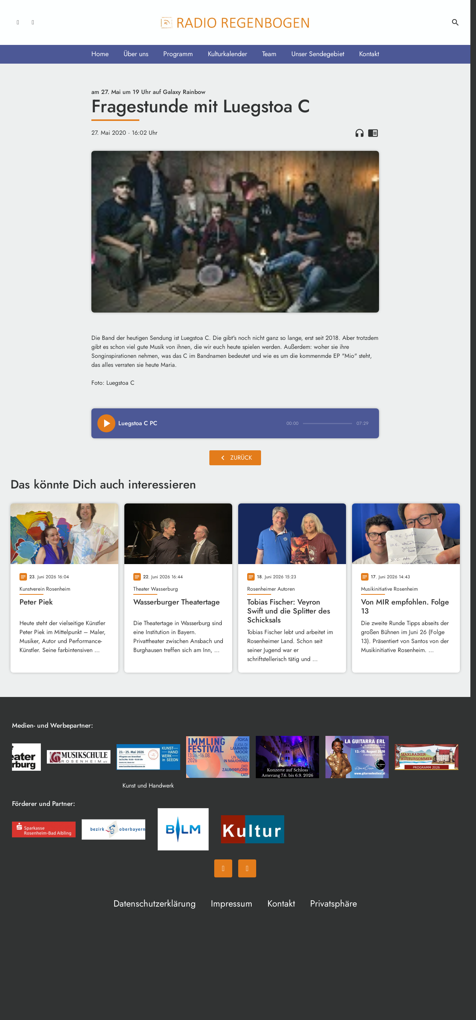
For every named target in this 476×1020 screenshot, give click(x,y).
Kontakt (369, 54)
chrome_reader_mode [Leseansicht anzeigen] (373, 133)
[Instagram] (32, 22)
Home (100, 54)
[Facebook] (17, 22)
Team (269, 54)
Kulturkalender (227, 54)
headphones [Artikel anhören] (359, 133)
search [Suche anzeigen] (455, 22)
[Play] (106, 423)
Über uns (136, 54)
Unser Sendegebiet (317, 54)
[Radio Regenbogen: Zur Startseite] (235, 22)
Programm (178, 54)
